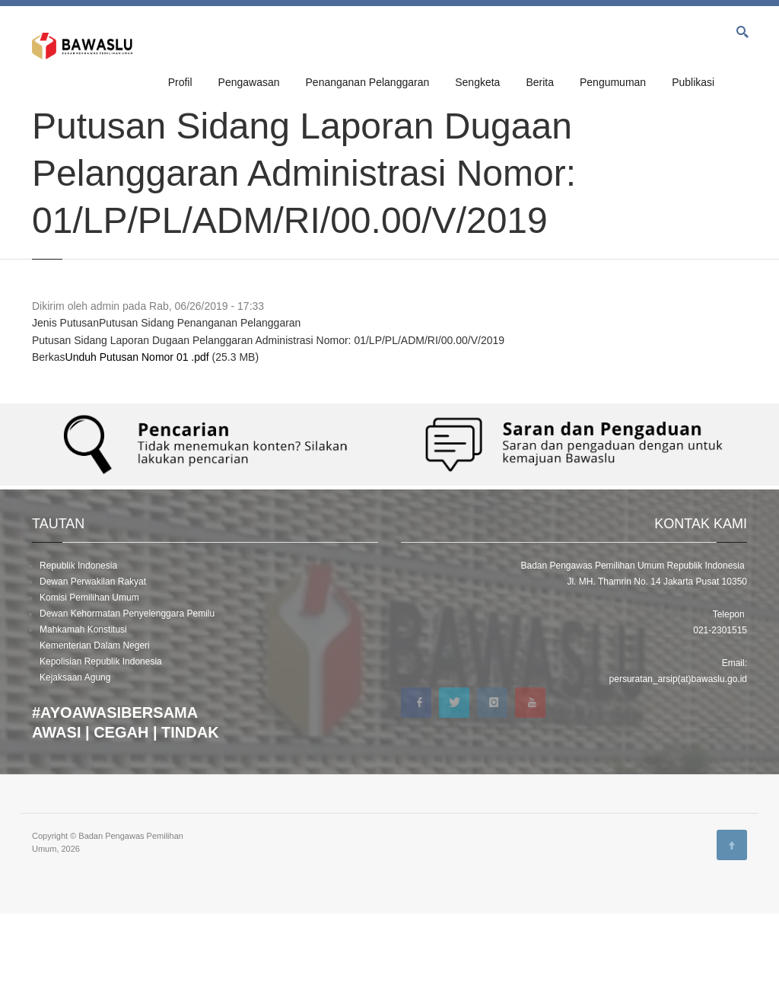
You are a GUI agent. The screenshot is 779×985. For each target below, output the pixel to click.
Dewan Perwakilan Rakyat (93, 653)
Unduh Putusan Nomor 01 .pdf (137, 428)
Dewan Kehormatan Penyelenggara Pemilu (127, 685)
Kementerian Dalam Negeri (95, 717)
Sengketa (477, 82)
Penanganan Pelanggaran (368, 82)
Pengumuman (613, 82)
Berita (540, 82)
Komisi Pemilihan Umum (89, 669)
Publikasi (693, 82)
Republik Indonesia (78, 637)
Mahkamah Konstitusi (83, 701)
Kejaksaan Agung (75, 749)
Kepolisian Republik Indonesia (101, 733)
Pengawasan (249, 82)
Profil (180, 82)
